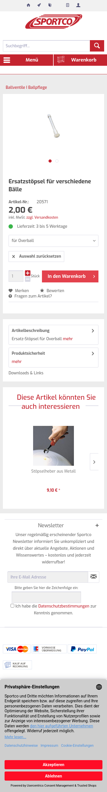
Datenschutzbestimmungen (63, 606)
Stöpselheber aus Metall (53, 471)
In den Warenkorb (71, 275)
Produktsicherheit (28, 353)
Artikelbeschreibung (31, 330)
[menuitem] (28, 5)
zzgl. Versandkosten (42, 217)
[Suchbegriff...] (53, 46)
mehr (67, 339)
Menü (20, 59)
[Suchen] (97, 46)
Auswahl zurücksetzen (36, 255)
